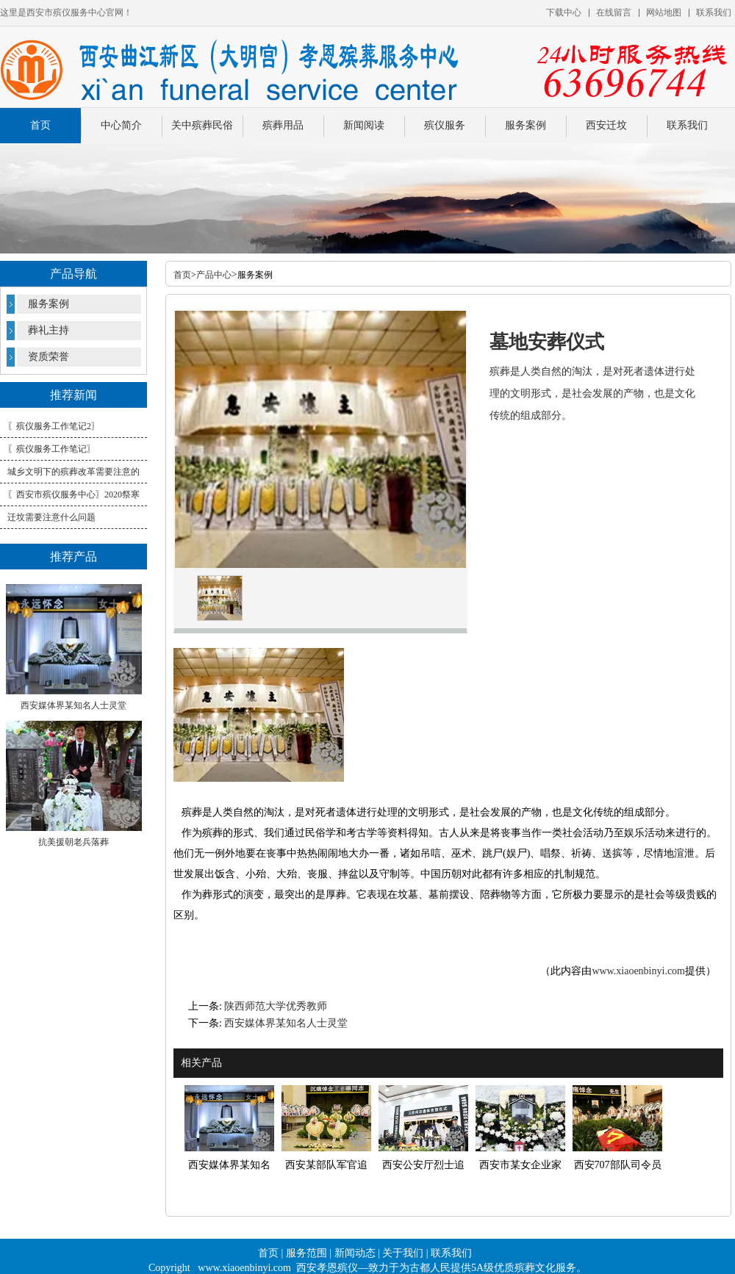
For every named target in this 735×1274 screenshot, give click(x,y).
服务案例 (525, 125)
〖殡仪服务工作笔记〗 (51, 449)
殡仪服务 (444, 125)
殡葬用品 (283, 125)
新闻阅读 (363, 125)
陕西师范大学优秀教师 (275, 1006)
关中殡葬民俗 (202, 125)
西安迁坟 (606, 125)
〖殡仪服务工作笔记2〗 (53, 426)
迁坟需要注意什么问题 (51, 517)
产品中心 (214, 275)
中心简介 (121, 125)
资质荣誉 (48, 356)
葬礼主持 (48, 330)
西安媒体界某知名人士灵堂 (286, 1023)
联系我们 (687, 125)
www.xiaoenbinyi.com (638, 970)
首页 (40, 125)
